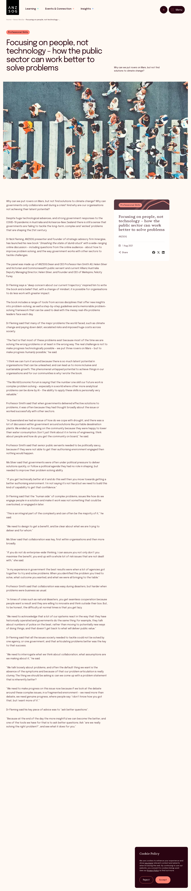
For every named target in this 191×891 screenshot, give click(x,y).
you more (149, 863)
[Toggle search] (163, 9)
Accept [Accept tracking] (163, 880)
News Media (18, 20)
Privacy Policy (153, 871)
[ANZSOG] (12, 7)
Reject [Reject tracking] (146, 880)
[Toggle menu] (177, 9)
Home (8, 20)
